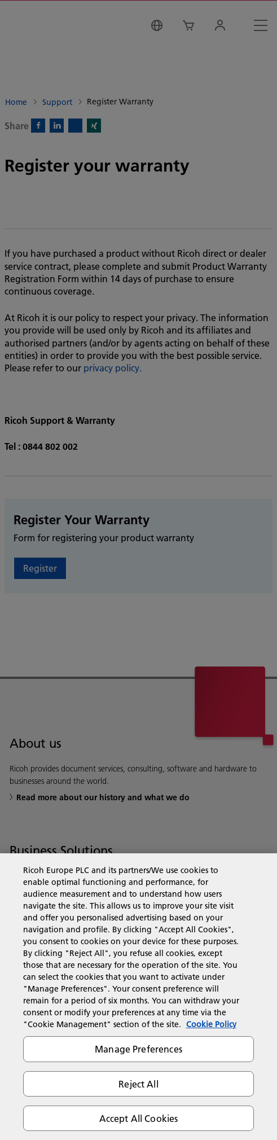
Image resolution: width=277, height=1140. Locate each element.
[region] (138, 996)
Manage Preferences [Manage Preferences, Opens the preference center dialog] (138, 1049)
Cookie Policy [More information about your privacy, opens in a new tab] (211, 1024)
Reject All (138, 1084)
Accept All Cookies (138, 1118)
